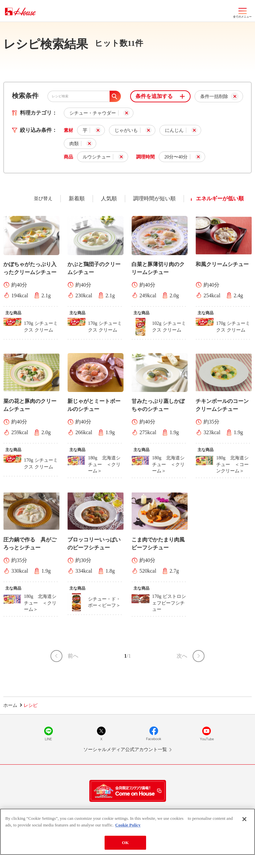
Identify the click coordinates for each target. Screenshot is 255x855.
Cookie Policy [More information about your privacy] (127, 828)
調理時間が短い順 (154, 198)
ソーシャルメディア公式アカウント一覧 (125, 749)
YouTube (206, 733)
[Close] (244, 822)
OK (125, 846)
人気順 (109, 198)
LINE (48, 733)
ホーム (10, 705)
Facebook (153, 733)
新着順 (77, 198)
